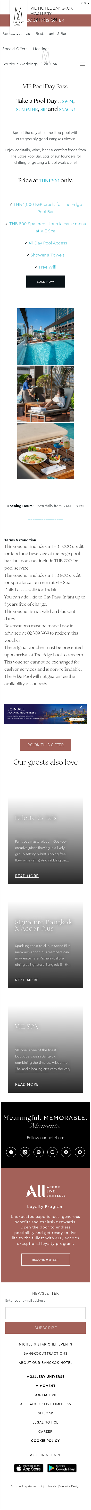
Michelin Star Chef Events (45, 1344)
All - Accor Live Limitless (45, 1404)
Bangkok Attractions (45, 1353)
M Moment (46, 1385)
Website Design (69, 1486)
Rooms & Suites (16, 33)
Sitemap (45, 1413)
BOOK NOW (45, 282)
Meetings (41, 49)
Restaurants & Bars (52, 33)
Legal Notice (45, 1422)
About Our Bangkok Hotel (45, 1362)
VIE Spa (50, 64)
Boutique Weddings (20, 64)
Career (45, 1431)
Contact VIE (45, 1394)
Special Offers (14, 49)
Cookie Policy (45, 1440)
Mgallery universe (46, 1376)
